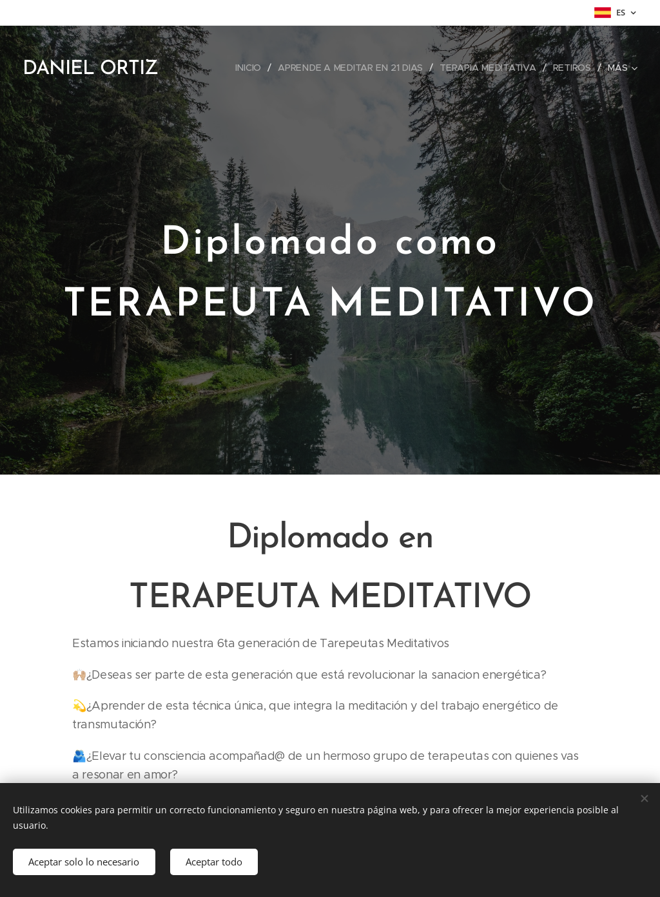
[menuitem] (253, 68)
